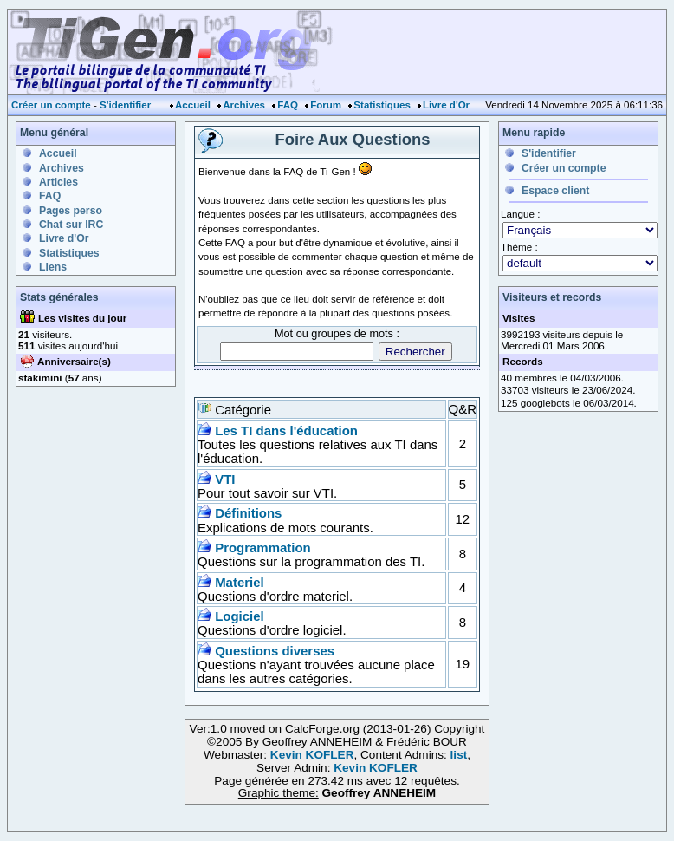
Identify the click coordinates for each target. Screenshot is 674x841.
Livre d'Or (446, 105)
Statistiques (381, 105)
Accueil (193, 105)
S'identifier (125, 105)
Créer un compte (51, 105)
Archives (244, 105)
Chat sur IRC (71, 224)
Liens (53, 267)
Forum (325, 105)
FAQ (287, 105)
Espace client (555, 191)
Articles (58, 182)
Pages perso (70, 211)
